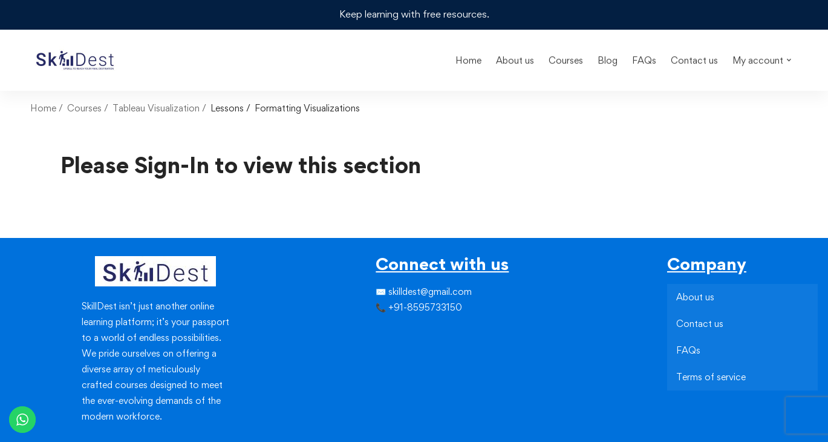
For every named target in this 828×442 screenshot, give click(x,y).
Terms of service (711, 376)
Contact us (699, 323)
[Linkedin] (404, 332)
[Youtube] (404, 353)
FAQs (688, 349)
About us (695, 296)
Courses (84, 107)
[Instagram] (395, 332)
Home (43, 107)
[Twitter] (385, 332)
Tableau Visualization (156, 107)
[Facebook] (375, 332)
